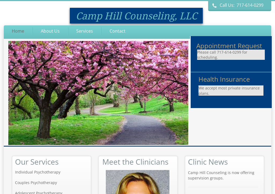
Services (84, 31)
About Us (50, 31)
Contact (117, 31)
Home (18, 31)
